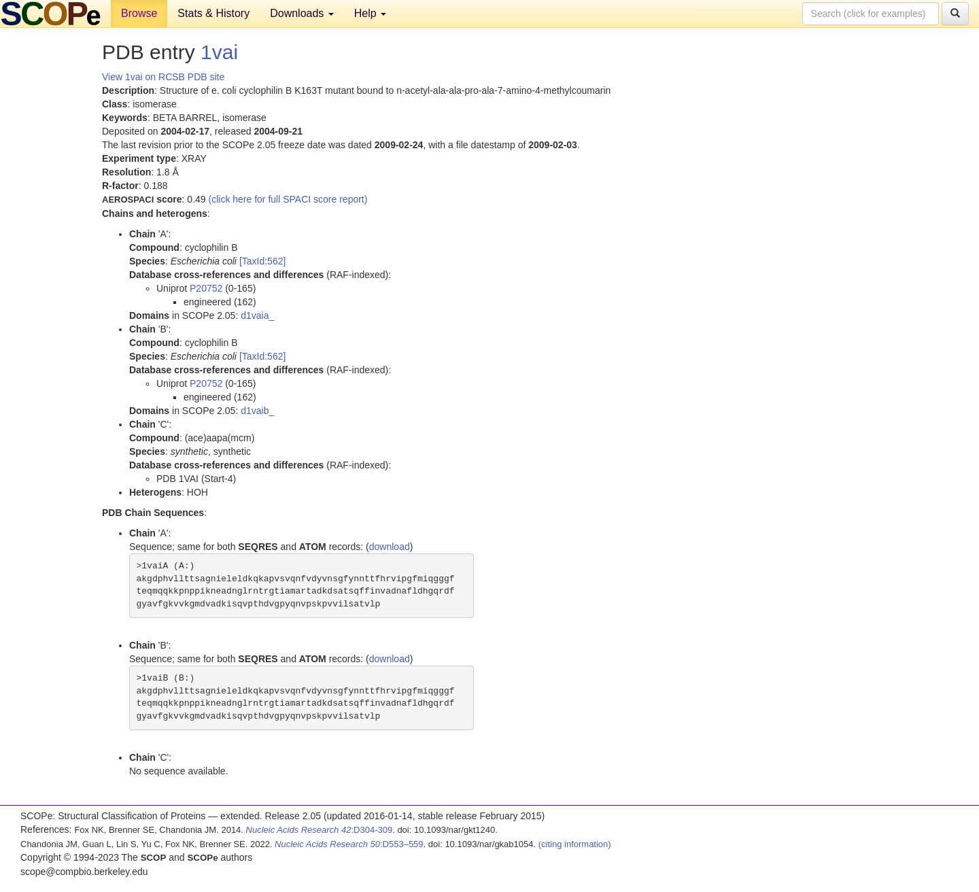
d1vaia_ (257, 315)
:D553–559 (349, 844)
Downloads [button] (302, 13)
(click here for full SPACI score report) (288, 199)
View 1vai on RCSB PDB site (163, 76)
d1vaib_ (257, 410)
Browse (139, 13)
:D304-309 (319, 830)
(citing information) (574, 844)
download (389, 546)
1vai (219, 52)
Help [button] (370, 13)
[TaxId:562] (262, 261)
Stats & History (213, 13)
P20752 (206, 288)
